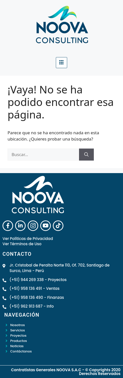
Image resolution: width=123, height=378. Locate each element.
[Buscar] (86, 155)
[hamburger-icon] (61, 62)
